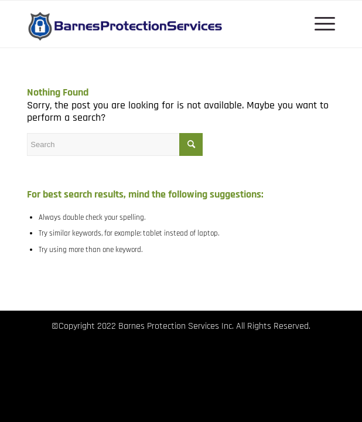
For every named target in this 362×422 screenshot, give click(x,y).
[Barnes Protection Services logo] (150, 24)
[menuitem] (319, 24)
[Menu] (319, 24)
